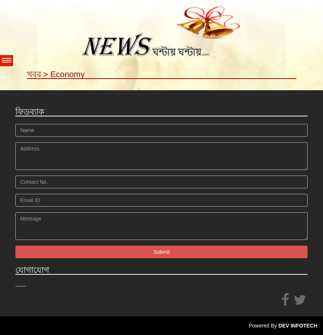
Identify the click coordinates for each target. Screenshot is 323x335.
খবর (34, 74)
